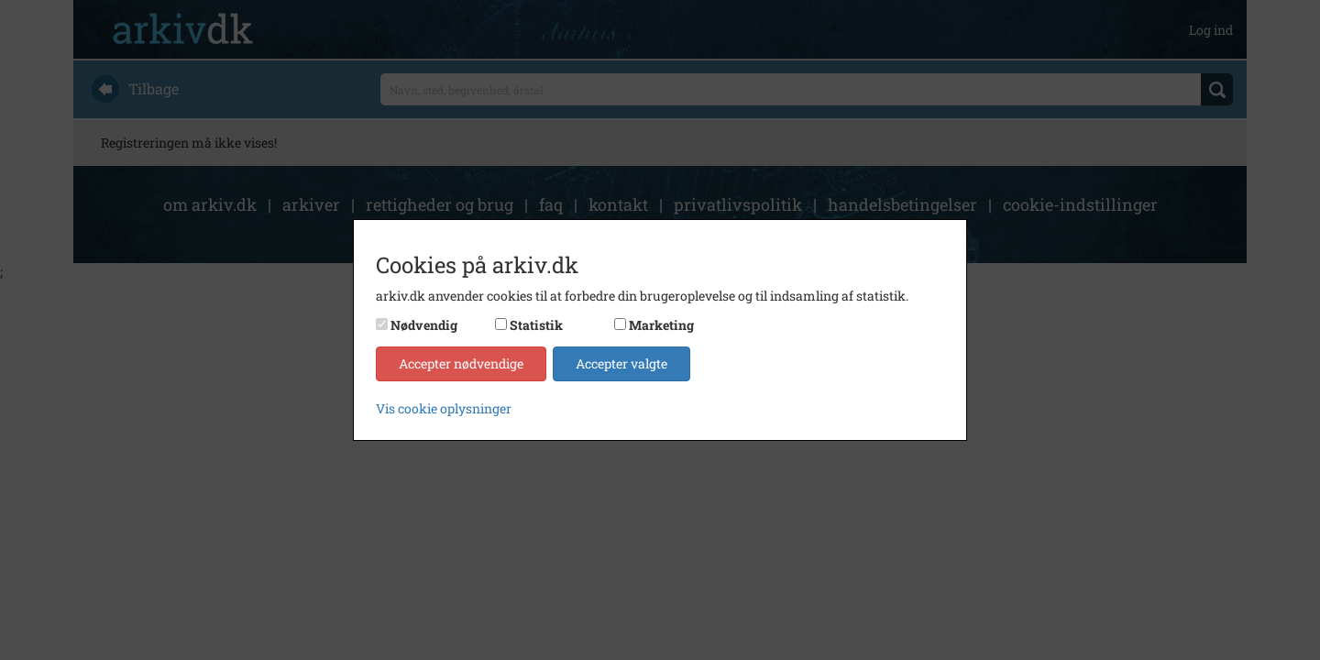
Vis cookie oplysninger (444, 408)
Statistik (536, 325)
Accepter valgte (621, 363)
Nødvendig (423, 325)
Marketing (661, 325)
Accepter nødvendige (461, 363)
